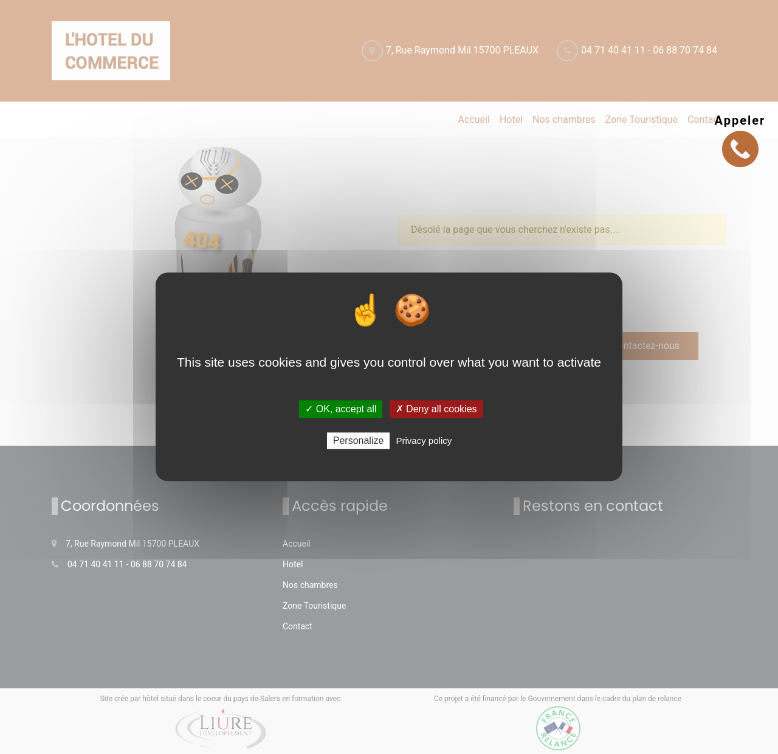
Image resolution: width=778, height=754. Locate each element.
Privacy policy (424, 441)
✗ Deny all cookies (436, 409)
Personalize (358, 441)
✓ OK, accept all (340, 409)
